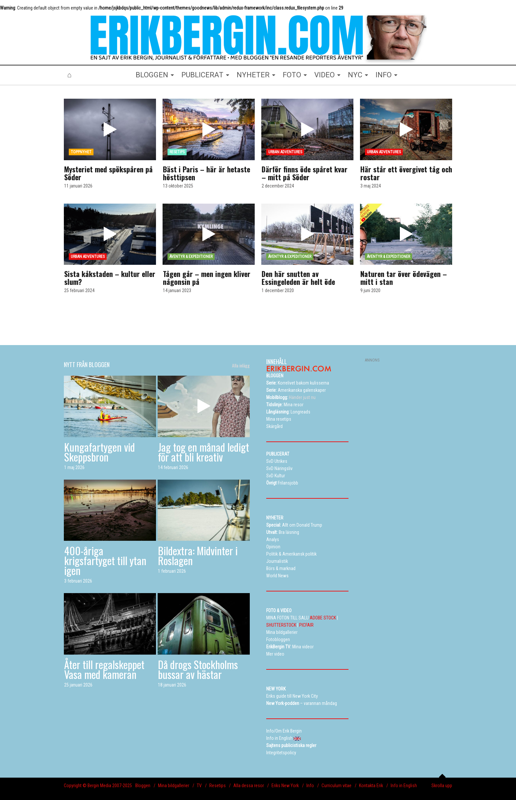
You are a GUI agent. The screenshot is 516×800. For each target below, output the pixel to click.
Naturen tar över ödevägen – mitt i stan (403, 277)
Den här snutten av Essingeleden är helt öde (298, 277)
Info (310, 785)
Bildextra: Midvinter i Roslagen (198, 555)
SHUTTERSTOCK (281, 625)
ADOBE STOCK (323, 617)
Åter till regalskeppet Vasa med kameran (104, 669)
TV (199, 785)
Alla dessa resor (248, 785)
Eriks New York (285, 785)
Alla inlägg (241, 365)
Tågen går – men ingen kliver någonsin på (206, 277)
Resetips (217, 785)
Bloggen (142, 785)
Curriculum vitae (336, 785)
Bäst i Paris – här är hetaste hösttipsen (206, 173)
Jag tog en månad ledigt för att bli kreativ (203, 451)
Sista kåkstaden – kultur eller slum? (109, 277)
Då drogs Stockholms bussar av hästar (198, 669)
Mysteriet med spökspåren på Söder (108, 173)
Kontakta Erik (371, 785)
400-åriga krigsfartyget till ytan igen (105, 560)
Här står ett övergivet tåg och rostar (406, 173)
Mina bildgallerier (173, 785)
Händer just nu (291, 397)
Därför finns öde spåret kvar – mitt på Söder (305, 173)
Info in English (404, 785)
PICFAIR (306, 625)
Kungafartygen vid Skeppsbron (99, 451)
